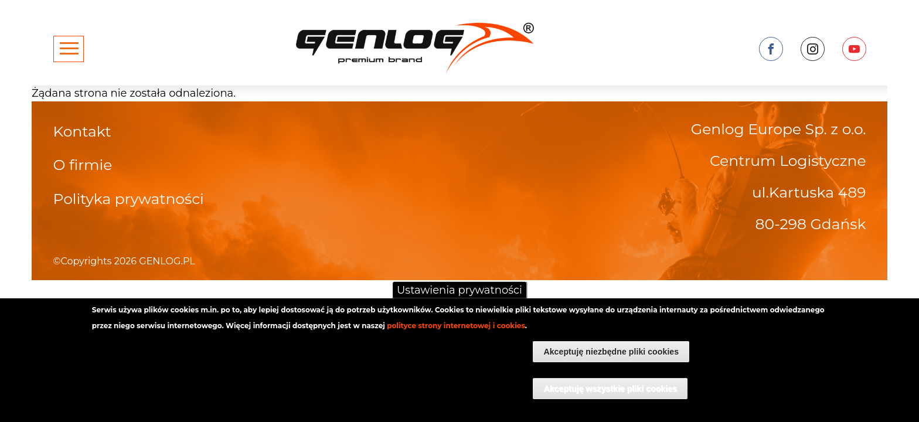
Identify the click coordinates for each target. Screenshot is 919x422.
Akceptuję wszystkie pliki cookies (610, 395)
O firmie (83, 164)
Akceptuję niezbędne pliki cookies (611, 358)
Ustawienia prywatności (459, 296)
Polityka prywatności (128, 198)
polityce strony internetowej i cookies (456, 332)
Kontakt (82, 131)
